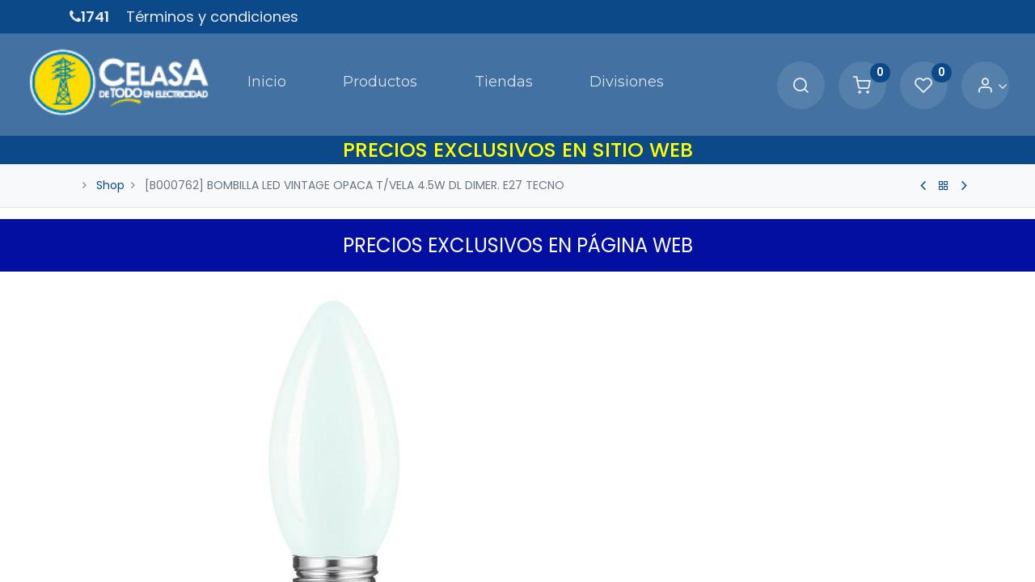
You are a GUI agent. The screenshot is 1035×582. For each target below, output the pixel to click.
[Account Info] (949, 69)
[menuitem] (208, 68)
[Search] (758, 69)
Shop (110, 152)
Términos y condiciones (212, 16)
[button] (955, 256)
